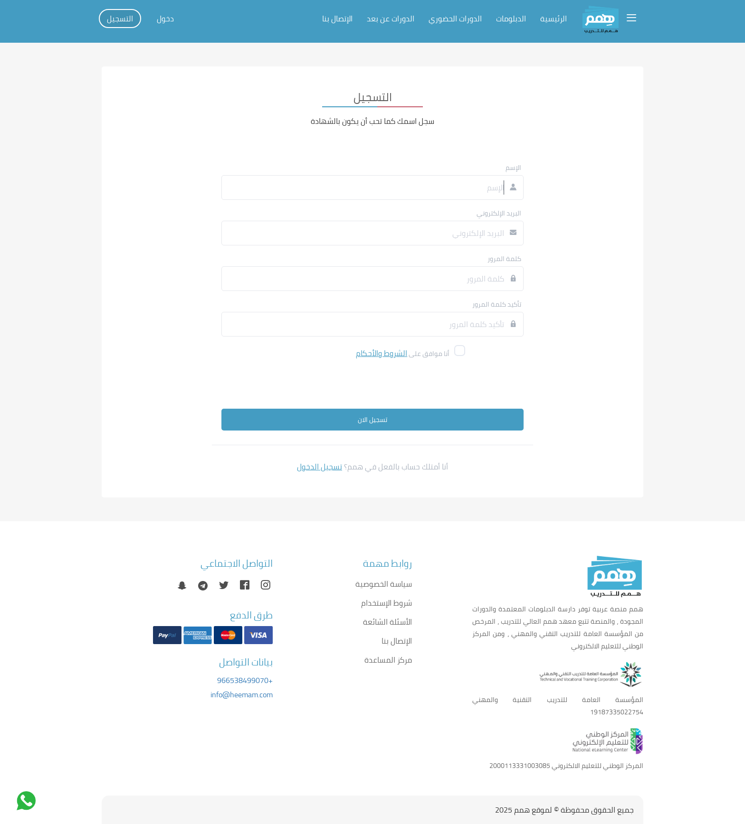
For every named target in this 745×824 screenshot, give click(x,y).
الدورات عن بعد (390, 18)
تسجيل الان (372, 419)
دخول (165, 18)
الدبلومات (511, 18)
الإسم (513, 167)
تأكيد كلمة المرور (496, 304)
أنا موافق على (402, 353)
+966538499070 (245, 680)
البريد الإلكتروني (499, 213)
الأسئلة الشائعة (387, 622)
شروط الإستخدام (386, 603)
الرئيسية (553, 18)
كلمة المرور (504, 259)
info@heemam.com (241, 694)
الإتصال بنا (337, 18)
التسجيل (120, 18)
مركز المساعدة (388, 660)
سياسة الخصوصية (383, 584)
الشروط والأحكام (381, 353)
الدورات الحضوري (455, 18)
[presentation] (394, 385)
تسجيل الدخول (319, 466)
